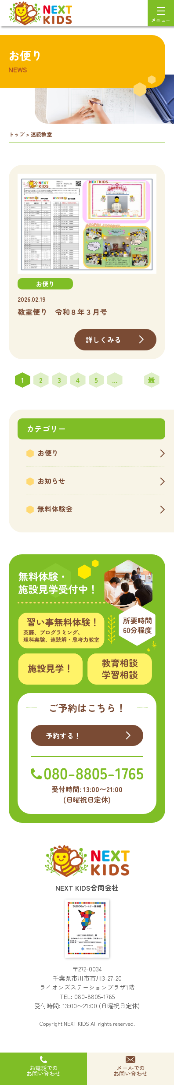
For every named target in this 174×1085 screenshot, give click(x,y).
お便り (47, 452)
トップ (17, 134)
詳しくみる (103, 339)
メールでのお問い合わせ (130, 1071)
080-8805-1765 (94, 996)
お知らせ (51, 480)
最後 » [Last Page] (151, 381)
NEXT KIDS (76, 1023)
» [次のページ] (133, 380)
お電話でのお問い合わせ (43, 1071)
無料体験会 (54, 508)
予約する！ (63, 735)
